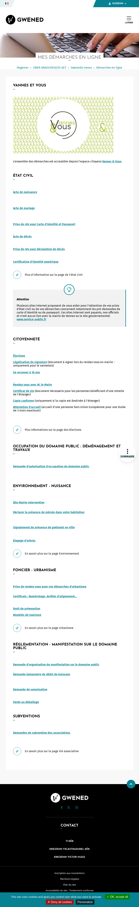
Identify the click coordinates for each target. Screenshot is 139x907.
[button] (61, 807)
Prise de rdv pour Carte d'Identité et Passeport (44, 224)
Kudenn (117, 3)
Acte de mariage (24, 208)
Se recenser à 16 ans (26, 372)
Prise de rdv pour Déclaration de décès (39, 249)
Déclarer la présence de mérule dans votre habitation (48, 512)
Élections (19, 355)
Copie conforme (23, 400)
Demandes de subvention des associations (42, 732)
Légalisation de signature (30, 362)
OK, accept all (117, 896)
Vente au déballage (26, 702)
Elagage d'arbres (24, 540)
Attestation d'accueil (27, 407)
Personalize (85, 902)
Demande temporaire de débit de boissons (41, 674)
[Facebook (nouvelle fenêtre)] (62, 808)
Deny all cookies (60, 902)
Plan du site (69, 884)
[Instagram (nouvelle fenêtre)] (76, 808)
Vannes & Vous (111, 161)
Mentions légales (69, 879)
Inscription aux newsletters (69, 873)
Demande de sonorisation (30, 689)
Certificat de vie (23, 391)
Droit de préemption (26, 608)
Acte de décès (22, 236)
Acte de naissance (25, 192)
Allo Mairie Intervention (28, 502)
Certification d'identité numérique (35, 261)
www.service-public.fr (31, 319)
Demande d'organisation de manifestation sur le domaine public (56, 664)
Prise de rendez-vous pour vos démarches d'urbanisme (49, 586)
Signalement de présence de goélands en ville (44, 527)
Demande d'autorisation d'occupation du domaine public (51, 466)
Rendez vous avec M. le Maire (32, 384)
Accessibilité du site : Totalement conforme (70, 890)
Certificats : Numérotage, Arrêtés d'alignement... (45, 596)
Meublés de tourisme (27, 615)
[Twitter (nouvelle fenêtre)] (69, 807)
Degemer (23, 67)
